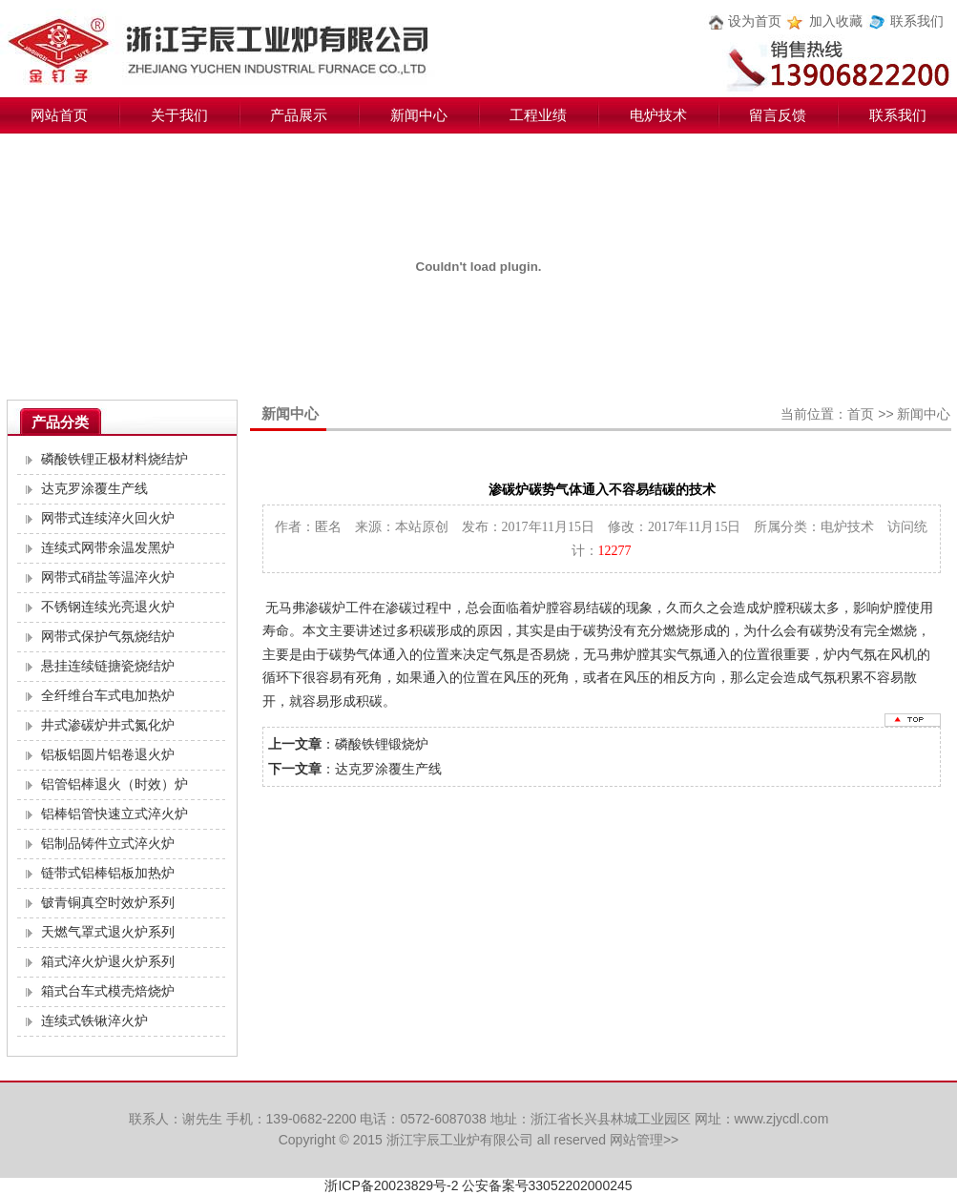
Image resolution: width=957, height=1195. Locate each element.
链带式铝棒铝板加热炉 (108, 873)
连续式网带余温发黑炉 (108, 548)
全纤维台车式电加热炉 (108, 696)
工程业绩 (538, 115)
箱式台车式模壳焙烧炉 (108, 991)
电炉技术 (658, 115)
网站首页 (59, 115)
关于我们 (179, 115)
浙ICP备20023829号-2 (391, 1185)
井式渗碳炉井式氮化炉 (108, 725)
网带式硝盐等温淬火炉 (108, 577)
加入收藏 (836, 21)
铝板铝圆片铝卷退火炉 (108, 755)
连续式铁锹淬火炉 (94, 1021)
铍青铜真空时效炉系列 (108, 903)
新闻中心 (418, 115)
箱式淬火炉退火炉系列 (108, 962)
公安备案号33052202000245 (547, 1185)
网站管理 (636, 1139)
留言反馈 (777, 115)
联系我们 (917, 21)
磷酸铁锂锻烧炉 (381, 744)
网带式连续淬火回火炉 (108, 518)
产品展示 (298, 115)
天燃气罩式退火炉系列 (108, 932)
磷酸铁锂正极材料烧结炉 (114, 459)
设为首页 (754, 21)
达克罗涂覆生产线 (94, 489)
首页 (860, 414)
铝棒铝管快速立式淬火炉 (114, 814)
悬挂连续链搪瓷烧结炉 (108, 666)
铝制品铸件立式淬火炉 (108, 843)
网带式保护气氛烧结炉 (108, 636)
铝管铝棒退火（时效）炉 (114, 784)
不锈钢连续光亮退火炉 (108, 607)
